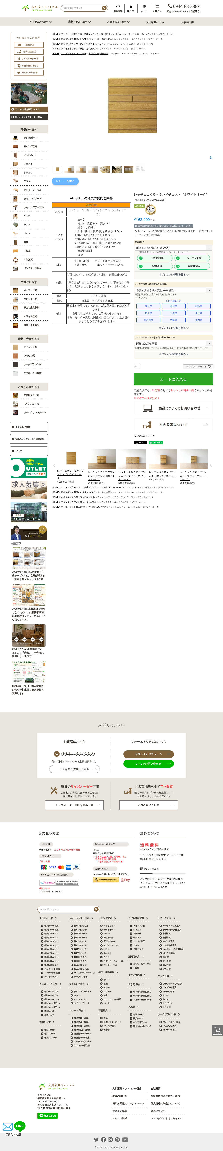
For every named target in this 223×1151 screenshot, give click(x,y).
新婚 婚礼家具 (87, 49)
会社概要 (155, 1088)
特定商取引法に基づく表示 (165, 1096)
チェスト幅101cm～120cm (109, 34)
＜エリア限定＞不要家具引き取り (151, 284)
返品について (158, 1111)
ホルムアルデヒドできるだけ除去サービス (155, 337)
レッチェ (97, 44)
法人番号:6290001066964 (53, 1108)
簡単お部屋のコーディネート (128, 1103)
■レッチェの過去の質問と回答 (91, 198)
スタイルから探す (69, 49)
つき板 (119, 264)
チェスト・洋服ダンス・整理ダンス (78, 34)
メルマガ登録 (119, 1118)
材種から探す (80, 39)
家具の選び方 (119, 1096)
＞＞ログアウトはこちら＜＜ (166, 1118)
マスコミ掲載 (119, 1111)
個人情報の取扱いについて (165, 1103)
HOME (55, 34)
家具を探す (66, 39)
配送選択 (140, 242)
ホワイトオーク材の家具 (100, 39)
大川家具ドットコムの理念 (73, 53)
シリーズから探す (82, 44)
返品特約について (144, 436)
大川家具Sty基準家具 (98, 53)
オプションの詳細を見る (172, 274)
